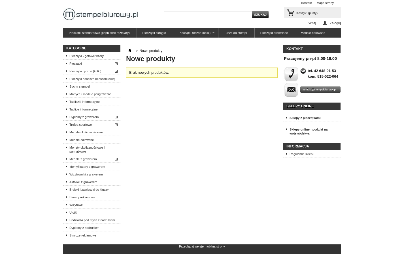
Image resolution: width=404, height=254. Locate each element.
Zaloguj (335, 23)
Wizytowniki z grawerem (86, 174)
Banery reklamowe (82, 197)
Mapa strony (325, 3)
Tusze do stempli (236, 32)
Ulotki (73, 212)
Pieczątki (75, 63)
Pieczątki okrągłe (154, 32)
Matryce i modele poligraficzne (90, 94)
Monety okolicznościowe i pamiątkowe (87, 149)
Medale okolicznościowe (86, 132)
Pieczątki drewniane (274, 32)
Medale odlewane (313, 32)
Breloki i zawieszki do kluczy (89, 189)
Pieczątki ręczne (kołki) (194, 34)
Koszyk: (307, 13)
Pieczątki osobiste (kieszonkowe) (92, 79)
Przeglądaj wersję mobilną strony (202, 246)
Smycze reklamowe (82, 235)
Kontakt (306, 3)
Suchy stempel (79, 86)
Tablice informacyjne (83, 109)
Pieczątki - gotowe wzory (86, 56)
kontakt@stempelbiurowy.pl (319, 89)
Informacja (297, 146)
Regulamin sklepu (302, 154)
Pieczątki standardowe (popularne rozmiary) (99, 32)
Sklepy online (300, 106)
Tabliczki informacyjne (84, 101)
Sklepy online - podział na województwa (309, 131)
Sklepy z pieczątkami (305, 118)
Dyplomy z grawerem (84, 117)
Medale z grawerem (83, 159)
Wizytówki (76, 205)
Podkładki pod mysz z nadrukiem (92, 220)
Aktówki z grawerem (83, 182)
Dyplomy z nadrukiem (84, 227)
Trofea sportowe (80, 124)
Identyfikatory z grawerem (87, 166)
